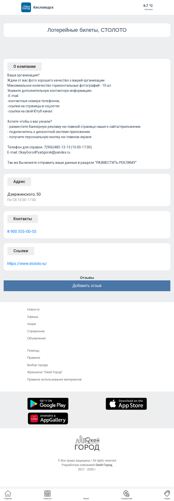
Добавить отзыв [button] (86, 286)
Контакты (22, 218)
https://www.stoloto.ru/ (27, 263)
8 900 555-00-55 (21, 231)
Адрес (19, 181)
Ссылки (20, 251)
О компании (24, 66)
